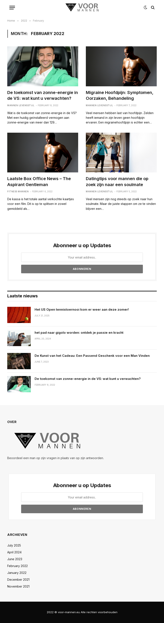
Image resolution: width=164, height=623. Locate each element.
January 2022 (16, 573)
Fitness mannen (18, 191)
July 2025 (14, 545)
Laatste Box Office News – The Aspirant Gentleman (39, 181)
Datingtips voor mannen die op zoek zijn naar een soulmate (117, 181)
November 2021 (18, 586)
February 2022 (17, 566)
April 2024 (14, 552)
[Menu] (12, 7)
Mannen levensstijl (20, 105)
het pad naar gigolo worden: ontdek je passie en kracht (79, 333)
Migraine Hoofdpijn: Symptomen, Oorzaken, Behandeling (119, 95)
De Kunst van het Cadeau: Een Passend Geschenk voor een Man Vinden (92, 356)
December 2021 (18, 579)
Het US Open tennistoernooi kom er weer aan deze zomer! (82, 309)
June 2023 (14, 559)
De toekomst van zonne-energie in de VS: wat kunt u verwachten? (42, 95)
